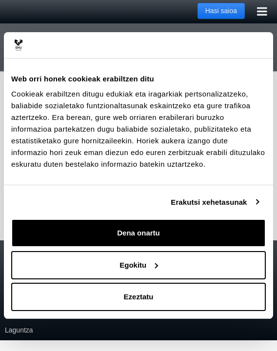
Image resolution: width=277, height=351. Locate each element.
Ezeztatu (139, 296)
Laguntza (19, 330)
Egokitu (138, 265)
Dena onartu (138, 233)
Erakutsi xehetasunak (209, 202)
